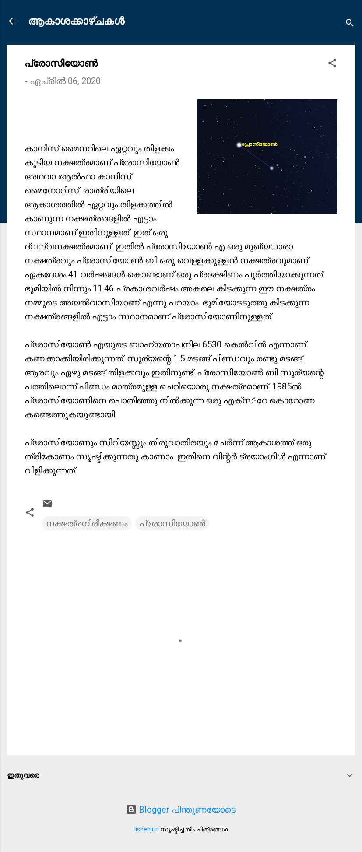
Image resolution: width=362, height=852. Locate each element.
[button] (332, 64)
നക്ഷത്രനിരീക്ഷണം (86, 523)
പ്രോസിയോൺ (172, 523)
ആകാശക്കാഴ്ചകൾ (76, 21)
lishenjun (146, 829)
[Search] (349, 24)
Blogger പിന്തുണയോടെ (181, 809)
